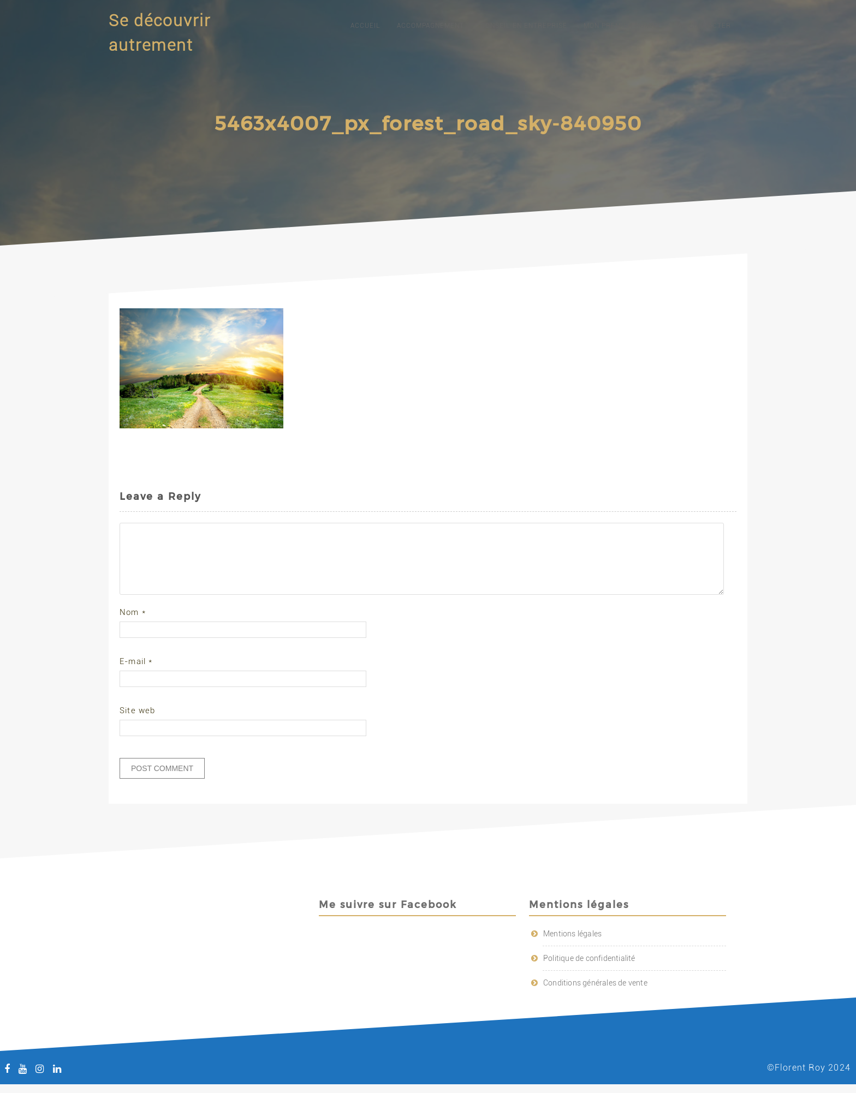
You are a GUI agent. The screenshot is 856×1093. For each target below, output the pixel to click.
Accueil (365, 25)
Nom (133, 625)
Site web (138, 723)
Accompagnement (430, 25)
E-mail (136, 674)
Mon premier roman (622, 25)
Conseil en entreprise (523, 25)
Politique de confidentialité (589, 971)
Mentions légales (572, 946)
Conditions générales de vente (595, 996)
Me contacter (703, 25)
